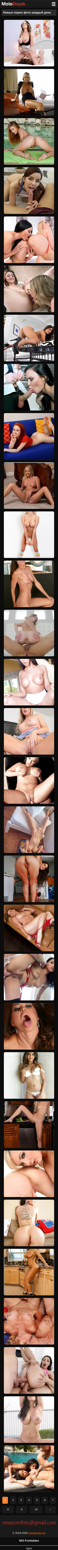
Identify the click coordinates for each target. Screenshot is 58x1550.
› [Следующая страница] (50, 1509)
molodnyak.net (37, 1533)
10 (36, 1509)
